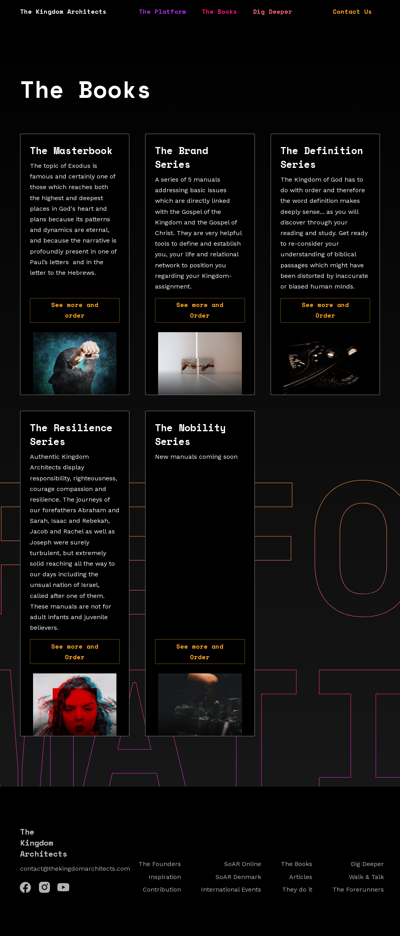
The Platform (162, 11)
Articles (300, 877)
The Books (219, 11)
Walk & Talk (366, 877)
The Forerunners (358, 889)
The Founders (159, 864)
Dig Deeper (272, 11)
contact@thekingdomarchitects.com (75, 868)
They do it (297, 889)
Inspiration (165, 877)
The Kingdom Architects (63, 11)
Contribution (162, 889)
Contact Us (352, 11)
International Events (231, 889)
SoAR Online (242, 864)
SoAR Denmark (238, 877)
